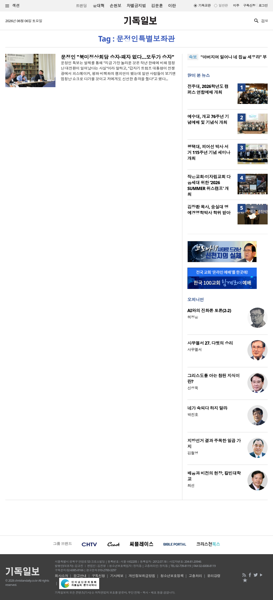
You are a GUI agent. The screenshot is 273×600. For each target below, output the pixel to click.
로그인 (263, 5)
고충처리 (195, 575)
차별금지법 (136, 5)
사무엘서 (194, 349)
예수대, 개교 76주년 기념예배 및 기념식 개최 (208, 119)
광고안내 (80, 575)
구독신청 (249, 5)
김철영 (192, 453)
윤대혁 (98, 5)
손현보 (115, 5)
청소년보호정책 (171, 575)
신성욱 (192, 387)
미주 (236, 5)
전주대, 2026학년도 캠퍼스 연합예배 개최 (207, 89)
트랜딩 (81, 5)
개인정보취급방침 (142, 575)
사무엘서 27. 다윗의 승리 (210, 343)
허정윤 (192, 317)
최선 (191, 485)
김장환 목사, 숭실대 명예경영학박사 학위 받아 (209, 210)
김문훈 (157, 5)
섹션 (12, 6)
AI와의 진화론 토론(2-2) (209, 310)
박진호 (192, 414)
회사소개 (61, 575)
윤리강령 (213, 575)
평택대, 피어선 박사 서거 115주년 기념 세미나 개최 (208, 152)
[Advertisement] (136, 517)
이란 (172, 5)
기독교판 (204, 5)
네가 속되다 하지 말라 (207, 408)
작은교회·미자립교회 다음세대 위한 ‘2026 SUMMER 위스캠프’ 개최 (209, 185)
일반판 (223, 5)
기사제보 (116, 575)
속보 (193, 57)
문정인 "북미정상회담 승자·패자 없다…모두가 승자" (117, 57)
